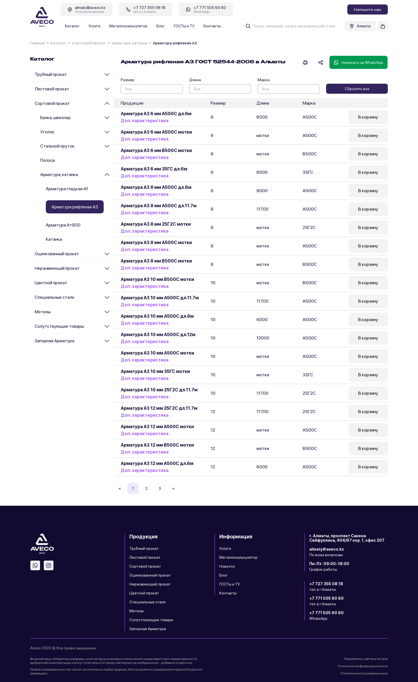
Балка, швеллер (55, 117)
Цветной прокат (51, 282)
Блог (160, 26)
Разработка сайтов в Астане (366, 659)
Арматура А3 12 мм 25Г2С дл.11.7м (159, 408)
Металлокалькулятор (128, 26)
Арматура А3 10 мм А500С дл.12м (158, 334)
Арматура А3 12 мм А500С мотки (157, 426)
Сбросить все (357, 88)
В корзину (368, 117)
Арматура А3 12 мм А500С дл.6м (157, 463)
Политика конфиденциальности (363, 666)
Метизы (43, 311)
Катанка (54, 239)
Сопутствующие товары (59, 326)
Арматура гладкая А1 (67, 188)
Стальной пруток (57, 146)
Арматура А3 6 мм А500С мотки (156, 132)
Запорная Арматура (54, 340)
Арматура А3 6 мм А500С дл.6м (156, 113)
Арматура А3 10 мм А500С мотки (157, 353)
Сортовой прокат (89, 43)
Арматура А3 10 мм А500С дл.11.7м (160, 297)
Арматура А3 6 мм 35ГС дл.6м (154, 169)
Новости (227, 566)
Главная (37, 43)
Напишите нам (367, 9)
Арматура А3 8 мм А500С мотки (156, 242)
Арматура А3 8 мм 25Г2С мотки (156, 224)
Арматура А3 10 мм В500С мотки (157, 279)
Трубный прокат (51, 74)
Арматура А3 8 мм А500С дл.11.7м (158, 205)
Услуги (94, 26)
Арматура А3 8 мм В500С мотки (156, 261)
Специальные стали (54, 297)
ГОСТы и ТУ (184, 26)
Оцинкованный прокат (57, 253)
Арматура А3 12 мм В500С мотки (157, 445)
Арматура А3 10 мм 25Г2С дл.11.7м (159, 389)
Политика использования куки (364, 673)
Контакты (212, 26)
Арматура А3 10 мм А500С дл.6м (157, 316)
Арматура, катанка (129, 43)
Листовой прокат (52, 88)
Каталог (72, 26)
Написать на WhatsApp (358, 62)
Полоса (47, 160)
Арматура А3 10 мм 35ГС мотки (155, 371)
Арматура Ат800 (63, 225)
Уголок (47, 131)
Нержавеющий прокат (57, 268)
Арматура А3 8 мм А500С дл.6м (156, 187)
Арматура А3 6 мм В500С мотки (156, 150)
